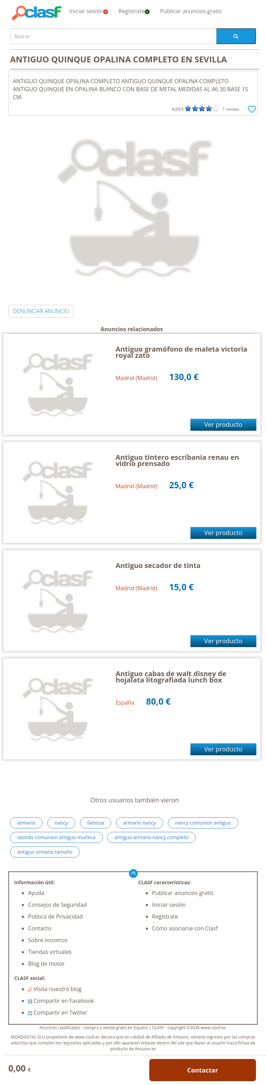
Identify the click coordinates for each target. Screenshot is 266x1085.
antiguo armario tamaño (44, 852)
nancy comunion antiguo (203, 822)
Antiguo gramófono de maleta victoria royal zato (181, 352)
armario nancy (139, 822)
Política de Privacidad (55, 916)
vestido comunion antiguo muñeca (56, 837)
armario (26, 822)
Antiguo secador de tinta (158, 565)
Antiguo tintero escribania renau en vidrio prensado (177, 460)
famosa (95, 822)
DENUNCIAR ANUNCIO (41, 311)
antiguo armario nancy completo (151, 837)
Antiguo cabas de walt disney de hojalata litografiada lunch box (171, 676)
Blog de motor (46, 963)
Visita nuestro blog (55, 989)
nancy (61, 822)
